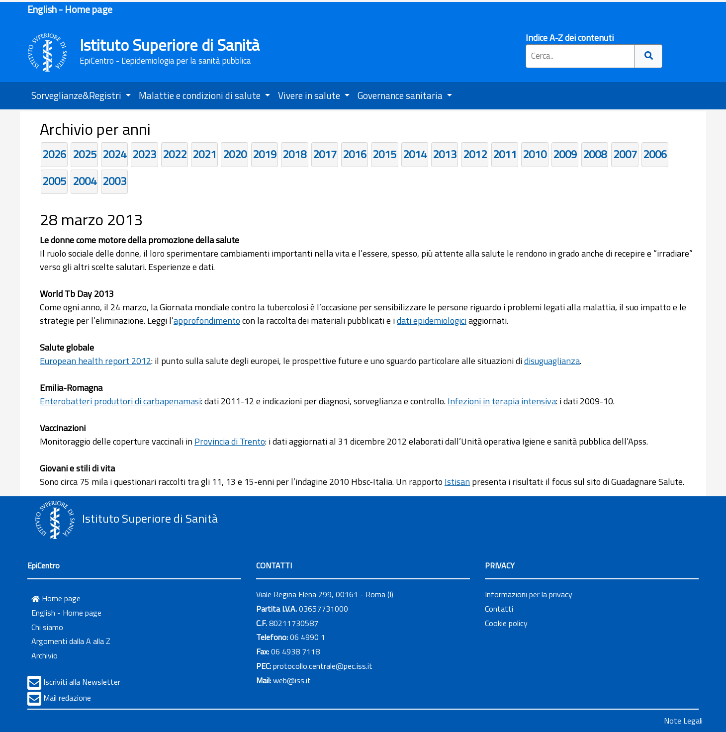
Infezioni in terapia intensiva (502, 401)
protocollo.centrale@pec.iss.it (322, 666)
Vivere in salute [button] (310, 95)
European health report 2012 (95, 360)
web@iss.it (292, 680)
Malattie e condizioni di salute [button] (201, 95)
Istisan (457, 481)
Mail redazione (67, 698)
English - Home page (69, 9)
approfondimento (207, 320)
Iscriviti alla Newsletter (81, 682)
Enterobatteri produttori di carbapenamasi (120, 401)
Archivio (44, 655)
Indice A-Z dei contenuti (570, 37)
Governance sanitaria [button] (401, 95)
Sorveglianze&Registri (77, 95)
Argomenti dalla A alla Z (70, 641)
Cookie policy (506, 623)
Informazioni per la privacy (528, 594)
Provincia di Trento (229, 441)
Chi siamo (47, 627)
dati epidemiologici (431, 320)
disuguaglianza (552, 360)
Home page (56, 598)
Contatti (499, 609)
